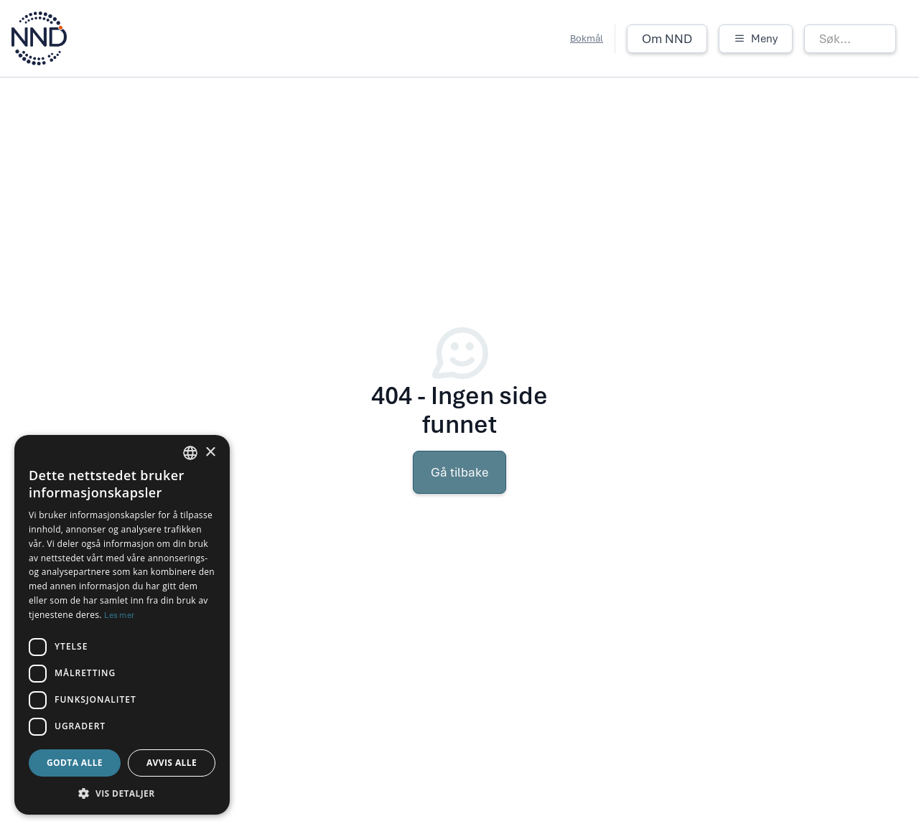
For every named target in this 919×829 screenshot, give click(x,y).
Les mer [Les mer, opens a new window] (119, 615)
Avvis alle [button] (171, 763)
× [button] (210, 452)
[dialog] (122, 625)
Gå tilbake (459, 472)
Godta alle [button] (75, 763)
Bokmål (586, 38)
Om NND (667, 39)
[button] (756, 38)
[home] (39, 38)
